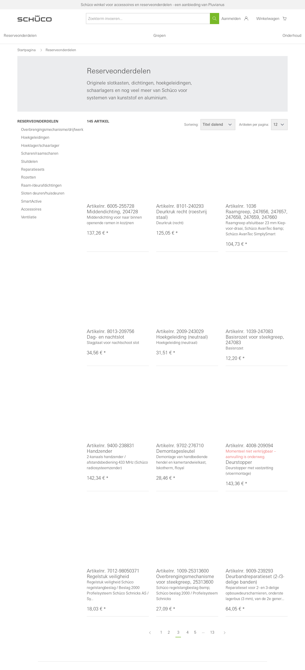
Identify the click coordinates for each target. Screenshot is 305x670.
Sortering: (191, 124)
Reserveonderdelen (20, 35)
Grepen (159, 35)
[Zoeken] (214, 18)
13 (212, 632)
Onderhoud (292, 35)
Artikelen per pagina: (254, 124)
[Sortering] (217, 124)
